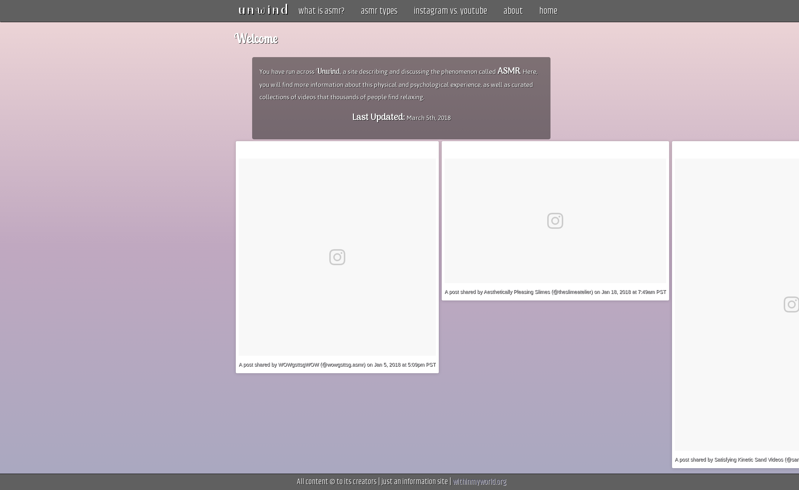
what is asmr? (322, 11)
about (513, 11)
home (548, 11)
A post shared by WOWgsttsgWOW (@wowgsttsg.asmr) (302, 364)
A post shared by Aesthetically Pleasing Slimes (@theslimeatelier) (519, 292)
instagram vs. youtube (450, 11)
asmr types (379, 11)
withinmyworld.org (479, 482)
